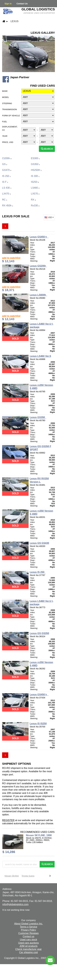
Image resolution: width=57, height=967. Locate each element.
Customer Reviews (28, 933)
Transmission (9, 109)
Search (47, 148)
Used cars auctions (28, 943)
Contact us (28, 936)
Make (5, 91)
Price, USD (7, 142)
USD (49, 217)
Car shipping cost (28, 952)
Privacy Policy (28, 930)
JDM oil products (28, 946)
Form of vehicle (11, 115)
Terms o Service (28, 926)
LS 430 (6, 188)
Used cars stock (28, 939)
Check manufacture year (28, 949)
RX (33, 199)
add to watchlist (11, 258)
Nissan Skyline (12, 876)
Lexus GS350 (38, 417)
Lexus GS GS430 (39, 543)
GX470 (6, 170)
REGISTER (8, 820)
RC (4, 199)
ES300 (35, 158)
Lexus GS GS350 (39, 633)
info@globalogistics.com (15, 904)
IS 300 (35, 176)
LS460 (35, 188)
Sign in (8, 3)
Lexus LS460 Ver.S (40, 356)
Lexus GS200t (38, 266)
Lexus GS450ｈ (39, 237)
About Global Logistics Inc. (28, 923)
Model (5, 97)
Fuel (4, 121)
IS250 (35, 182)
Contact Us (22, 3)
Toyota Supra (27, 876)
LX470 (6, 193)
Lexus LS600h (38, 295)
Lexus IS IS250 (38, 723)
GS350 (35, 164)
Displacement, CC (10, 128)
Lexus (14, 21)
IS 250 (6, 176)
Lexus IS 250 (38, 572)
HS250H (36, 170)
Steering (7, 103)
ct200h (6, 158)
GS (4, 164)
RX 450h (7, 205)
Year (4, 136)
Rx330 (35, 205)
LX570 (35, 193)
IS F (5, 182)
